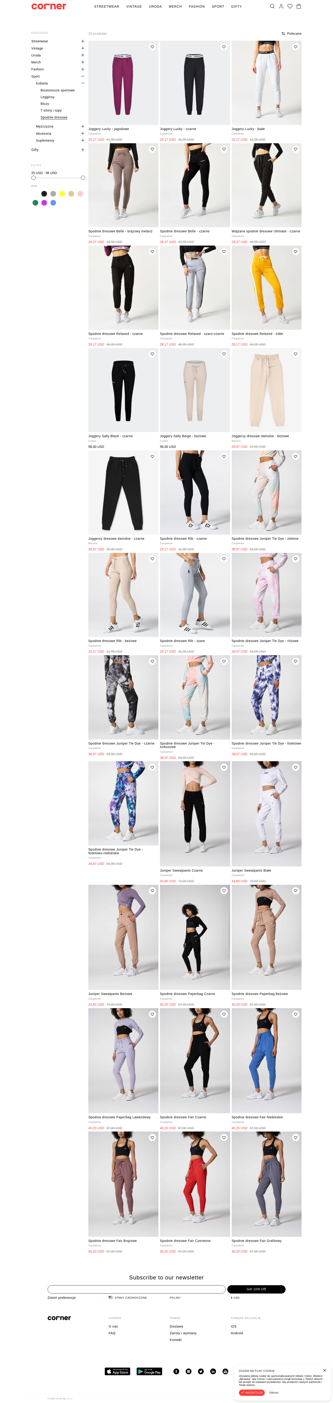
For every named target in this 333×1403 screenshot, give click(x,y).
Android (237, 1333)
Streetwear (106, 6)
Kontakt (176, 1340)
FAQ (112, 1333)
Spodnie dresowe (54, 117)
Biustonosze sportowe (57, 90)
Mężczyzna (44, 126)
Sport (218, 6)
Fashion (197, 6)
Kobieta (42, 83)
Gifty (236, 6)
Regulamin (243, 1398)
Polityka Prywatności (270, 1398)
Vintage (134, 6)
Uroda (155, 6)
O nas (113, 1326)
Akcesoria (43, 133)
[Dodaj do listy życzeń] (152, 46)
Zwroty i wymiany (183, 1333)
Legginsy (47, 97)
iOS (234, 1326)
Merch (175, 6)
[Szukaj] (272, 6)
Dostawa (176, 1326)
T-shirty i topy (51, 110)
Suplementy (45, 140)
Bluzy (44, 104)
